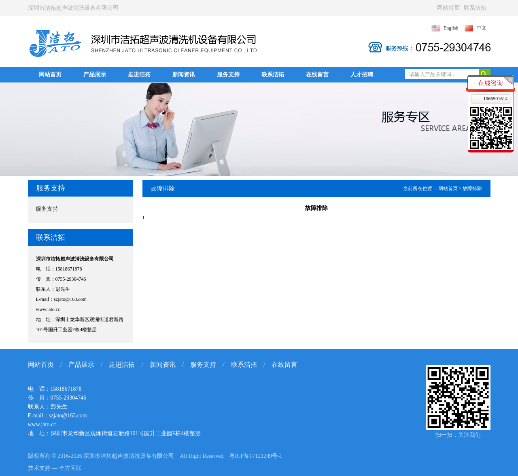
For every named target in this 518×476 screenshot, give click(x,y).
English (451, 28)
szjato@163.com (70, 299)
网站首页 (448, 8)
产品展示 (94, 75)
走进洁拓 (139, 75)
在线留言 (317, 75)
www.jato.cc (48, 309)
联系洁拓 (475, 8)
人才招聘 (361, 75)
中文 (481, 28)
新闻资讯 (183, 75)
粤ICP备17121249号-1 (255, 456)
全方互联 (70, 468)
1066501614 (495, 99)
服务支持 (228, 75)
